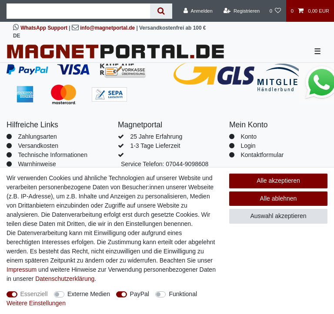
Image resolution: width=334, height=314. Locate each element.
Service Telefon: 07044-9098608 (164, 163)
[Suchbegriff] (78, 11)
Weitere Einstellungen (36, 303)
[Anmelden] (198, 11)
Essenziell (34, 293)
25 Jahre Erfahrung (156, 136)
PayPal (139, 293)
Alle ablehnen (278, 198)
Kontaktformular (262, 154)
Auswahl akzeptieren (278, 215)
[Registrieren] (241, 11)
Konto (248, 136)
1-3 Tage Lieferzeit (155, 145)
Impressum (22, 269)
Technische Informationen (52, 154)
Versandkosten (38, 145)
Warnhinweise (37, 163)
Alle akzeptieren (278, 180)
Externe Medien (88, 293)
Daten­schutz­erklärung (64, 278)
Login (247, 145)
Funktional (183, 293)
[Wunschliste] (275, 11)
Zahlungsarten (37, 136)
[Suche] (161, 11)
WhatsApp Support (43, 28)
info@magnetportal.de (107, 28)
